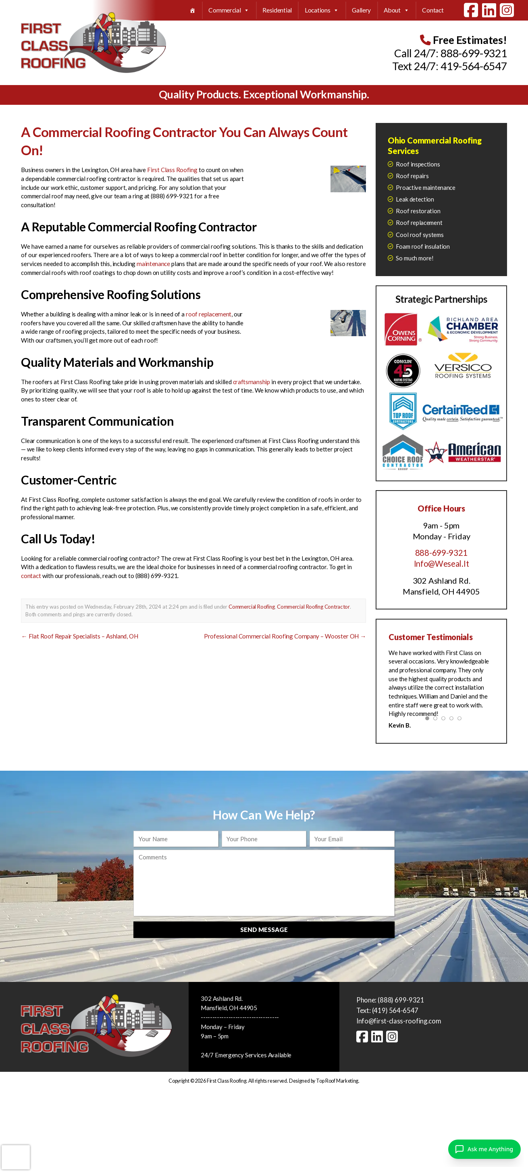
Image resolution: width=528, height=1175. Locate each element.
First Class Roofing (172, 169)
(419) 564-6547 (395, 1010)
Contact (432, 10)
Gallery (361, 10)
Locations (322, 10)
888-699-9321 (474, 53)
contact (31, 575)
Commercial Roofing (251, 606)
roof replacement (208, 313)
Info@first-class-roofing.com (398, 1021)
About (396, 10)
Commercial (228, 10)
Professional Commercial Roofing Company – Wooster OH (286, 635)
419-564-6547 (474, 66)
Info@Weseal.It (441, 563)
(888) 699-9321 (401, 1000)
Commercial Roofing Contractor (313, 606)
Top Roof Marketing (337, 1080)
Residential (277, 10)
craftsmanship (251, 381)
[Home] (192, 10)
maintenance (153, 263)
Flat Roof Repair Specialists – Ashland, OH (79, 635)
